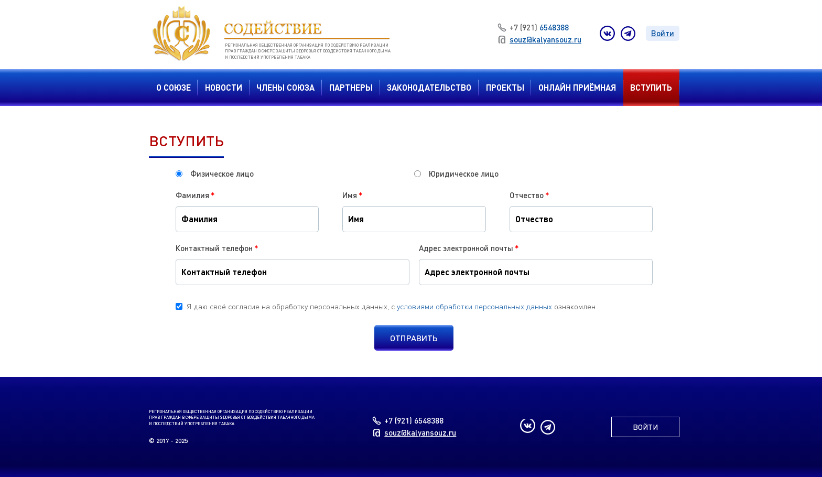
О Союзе (173, 87)
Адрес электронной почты (469, 248)
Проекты (505, 87)
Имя (352, 195)
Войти (662, 33)
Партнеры (351, 87)
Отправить (414, 337)
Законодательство (429, 87)
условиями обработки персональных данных (474, 306)
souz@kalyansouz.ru (539, 39)
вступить (651, 87)
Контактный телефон (217, 248)
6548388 (533, 27)
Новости (223, 87)
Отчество (529, 195)
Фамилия (195, 195)
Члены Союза (285, 87)
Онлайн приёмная (577, 87)
